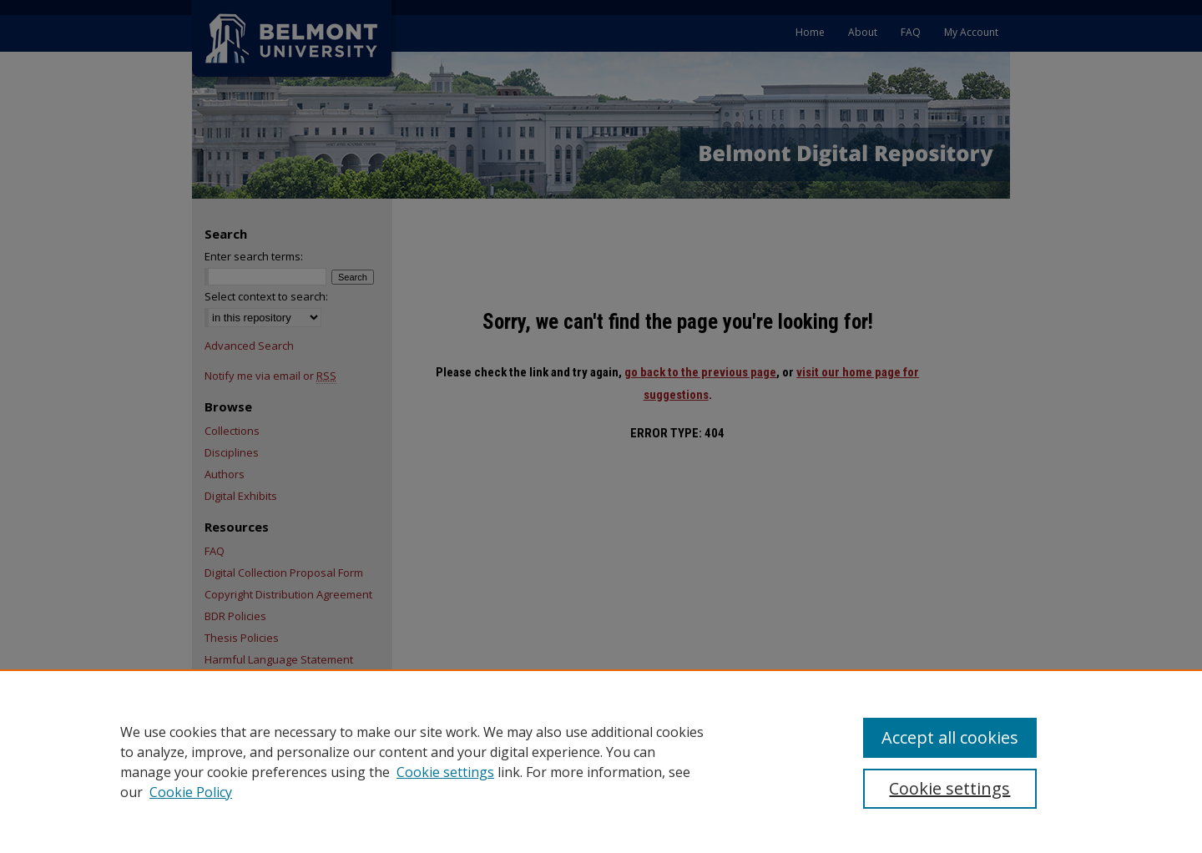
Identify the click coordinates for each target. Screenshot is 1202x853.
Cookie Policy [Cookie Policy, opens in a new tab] (190, 792)
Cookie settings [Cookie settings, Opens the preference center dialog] (949, 788)
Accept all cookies (949, 737)
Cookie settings (445, 772)
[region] (601, 761)
